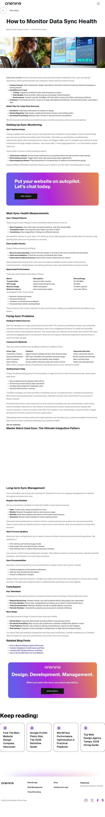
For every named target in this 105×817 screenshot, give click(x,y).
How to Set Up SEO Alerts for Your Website (26, 653)
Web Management (35, 795)
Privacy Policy (22, 808)
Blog (56, 790)
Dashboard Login (61, 795)
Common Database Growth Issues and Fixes (27, 648)
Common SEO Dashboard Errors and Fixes (26, 650)
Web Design (32, 790)
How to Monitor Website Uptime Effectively (26, 645)
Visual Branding (34, 800)
